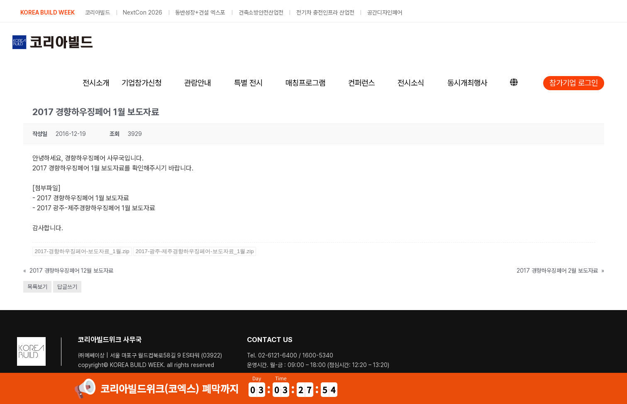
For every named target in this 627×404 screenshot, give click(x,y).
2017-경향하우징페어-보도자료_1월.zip (82, 251)
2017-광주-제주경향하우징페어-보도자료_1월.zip (195, 251)
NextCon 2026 (142, 12)
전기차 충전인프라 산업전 (325, 12)
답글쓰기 (67, 286)
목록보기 (37, 286)
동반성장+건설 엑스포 (200, 12)
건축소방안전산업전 (261, 12)
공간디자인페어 (384, 12)
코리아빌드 (97, 12)
